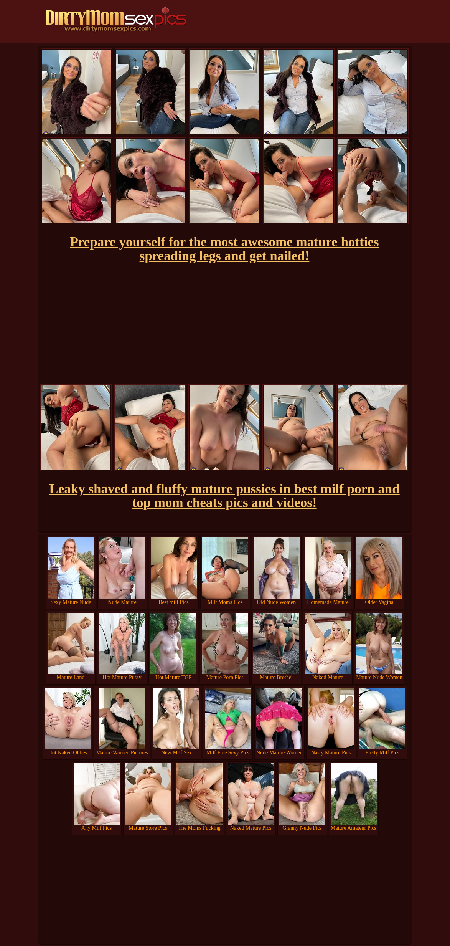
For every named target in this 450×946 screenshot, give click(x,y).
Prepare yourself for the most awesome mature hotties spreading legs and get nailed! (224, 249)
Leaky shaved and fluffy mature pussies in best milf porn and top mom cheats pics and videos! (224, 495)
